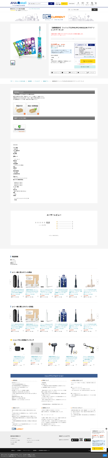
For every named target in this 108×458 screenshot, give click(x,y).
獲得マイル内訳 (53, 47)
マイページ (78, 4)
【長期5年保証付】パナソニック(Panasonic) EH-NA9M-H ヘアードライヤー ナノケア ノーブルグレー (71, 358)
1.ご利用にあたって (13, 438)
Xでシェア (65, 72)
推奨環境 (34, 450)
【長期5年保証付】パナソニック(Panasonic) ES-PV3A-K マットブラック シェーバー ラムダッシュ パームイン (19, 358)
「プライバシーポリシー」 (22, 456)
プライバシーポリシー (27, 450)
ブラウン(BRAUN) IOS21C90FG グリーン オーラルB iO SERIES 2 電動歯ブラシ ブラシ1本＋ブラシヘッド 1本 (61, 291)
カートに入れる (99, 448)
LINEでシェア (73, 72)
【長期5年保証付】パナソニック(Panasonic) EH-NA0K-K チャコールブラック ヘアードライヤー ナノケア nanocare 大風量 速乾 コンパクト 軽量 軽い (54, 358)
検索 (51, 3)
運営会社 (13, 450)
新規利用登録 (71, 3)
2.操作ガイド (29, 438)
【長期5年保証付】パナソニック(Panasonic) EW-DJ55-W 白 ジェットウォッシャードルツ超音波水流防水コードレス (32, 291)
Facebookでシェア (56, 72)
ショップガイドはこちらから (34, 8)
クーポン (82, 4)
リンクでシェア (91, 72)
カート (96, 4)
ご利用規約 (19, 450)
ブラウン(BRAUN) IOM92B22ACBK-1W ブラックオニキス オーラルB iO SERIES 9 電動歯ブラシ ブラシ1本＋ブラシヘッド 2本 (17, 291)
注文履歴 (92, 4)
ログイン (64, 3)
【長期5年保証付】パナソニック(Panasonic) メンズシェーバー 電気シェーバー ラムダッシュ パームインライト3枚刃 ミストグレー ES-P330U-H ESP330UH (36, 358)
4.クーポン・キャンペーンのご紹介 (33, 440)
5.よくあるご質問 (13, 442)
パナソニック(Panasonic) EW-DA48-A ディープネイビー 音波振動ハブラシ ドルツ (75, 291)
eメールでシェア (82, 72)
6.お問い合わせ (29, 442)
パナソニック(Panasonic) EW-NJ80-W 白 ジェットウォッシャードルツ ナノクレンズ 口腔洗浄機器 (46, 291)
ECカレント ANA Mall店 (18, 9)
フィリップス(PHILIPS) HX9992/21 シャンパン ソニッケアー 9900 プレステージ (90, 291)
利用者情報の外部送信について (44, 450)
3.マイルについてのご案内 (15, 440)
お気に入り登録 (85, 66)
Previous (10, 281)
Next (97, 281)
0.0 (48, 222)
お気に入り (87, 4)
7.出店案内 (12, 444)
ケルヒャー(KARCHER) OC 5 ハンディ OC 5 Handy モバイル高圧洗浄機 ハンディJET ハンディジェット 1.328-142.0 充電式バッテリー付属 (89, 358)
